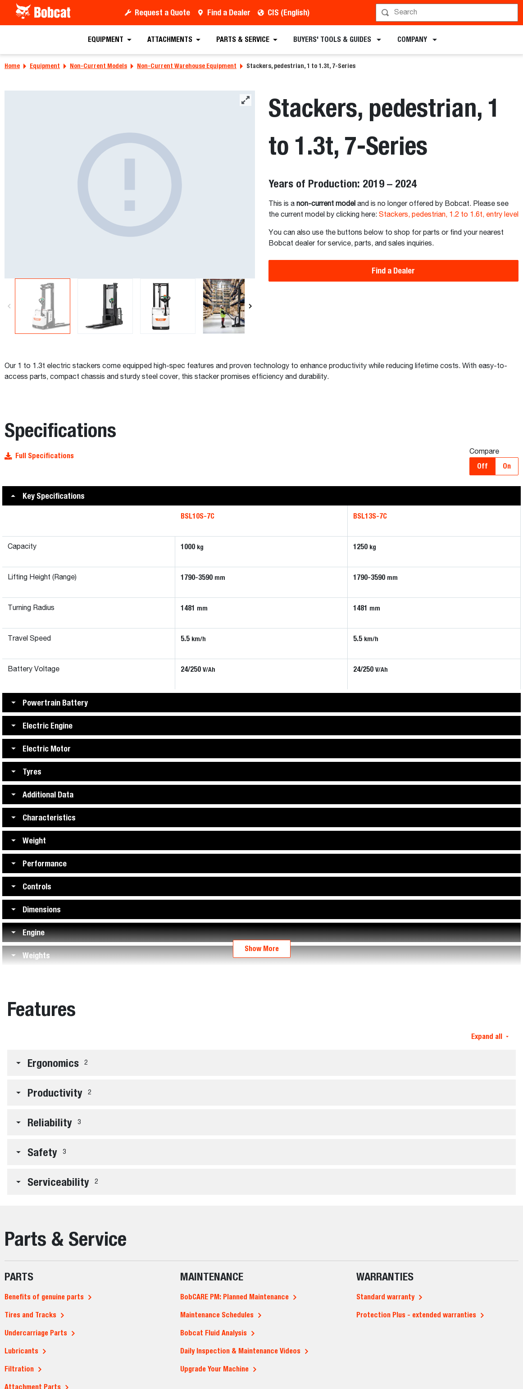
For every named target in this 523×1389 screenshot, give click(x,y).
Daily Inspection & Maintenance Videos (240, 1351)
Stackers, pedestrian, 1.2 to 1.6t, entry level (448, 215)
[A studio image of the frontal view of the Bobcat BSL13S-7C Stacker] (105, 306)
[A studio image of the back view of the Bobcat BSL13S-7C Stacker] (130, 184)
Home (12, 65)
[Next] (249, 306)
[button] (261, 496)
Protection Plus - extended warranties (416, 1315)
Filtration (19, 1369)
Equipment (45, 65)
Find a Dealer (228, 12)
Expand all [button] (490, 1036)
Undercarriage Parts (36, 1333)
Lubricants (21, 1351)
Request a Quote (162, 12)
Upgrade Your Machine (214, 1369)
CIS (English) (288, 12)
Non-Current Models (98, 65)
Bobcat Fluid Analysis (213, 1333)
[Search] (448, 12)
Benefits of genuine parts (44, 1297)
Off (482, 466)
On (507, 466)
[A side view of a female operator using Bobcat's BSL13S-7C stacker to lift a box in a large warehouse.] (230, 306)
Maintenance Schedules (217, 1315)
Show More (262, 948)
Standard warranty (385, 1297)
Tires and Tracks (30, 1315)
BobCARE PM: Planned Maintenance (234, 1297)
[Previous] (9, 306)
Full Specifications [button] (39, 455)
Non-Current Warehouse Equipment (186, 65)
